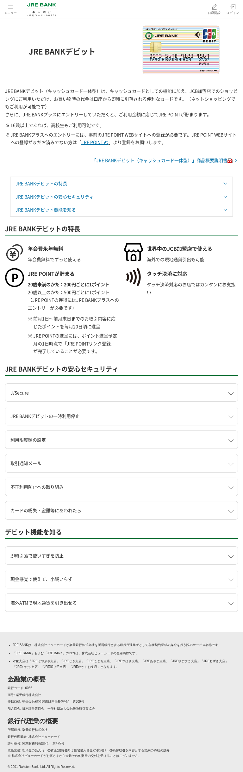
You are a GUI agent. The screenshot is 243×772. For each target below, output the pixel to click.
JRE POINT (95, 142)
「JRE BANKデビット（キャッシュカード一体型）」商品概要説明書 (165, 160)
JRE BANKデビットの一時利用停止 (45, 416)
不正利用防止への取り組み (37, 487)
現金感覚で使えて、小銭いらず (41, 579)
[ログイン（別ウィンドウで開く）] (232, 9)
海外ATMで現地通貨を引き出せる (43, 602)
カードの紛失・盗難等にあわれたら (45, 510)
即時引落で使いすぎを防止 (37, 555)
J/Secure (19, 392)
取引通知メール (25, 463)
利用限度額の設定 (28, 439)
